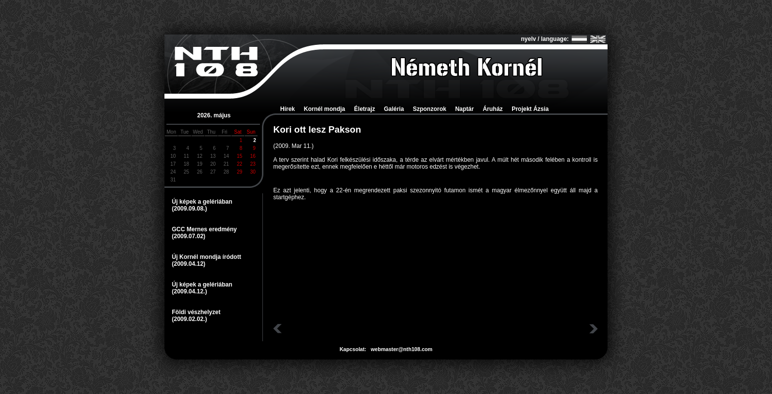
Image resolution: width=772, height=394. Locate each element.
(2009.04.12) (188, 263)
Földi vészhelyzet (196, 312)
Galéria (394, 109)
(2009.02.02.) (189, 319)
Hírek (287, 109)
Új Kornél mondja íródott (206, 256)
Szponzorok (429, 109)
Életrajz (364, 109)
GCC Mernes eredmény (204, 229)
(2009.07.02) (188, 236)
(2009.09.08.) (189, 208)
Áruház (492, 109)
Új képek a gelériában (202, 201)
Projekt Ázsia (530, 109)
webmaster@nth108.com (401, 349)
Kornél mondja (324, 109)
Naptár (464, 109)
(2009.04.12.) (189, 291)
